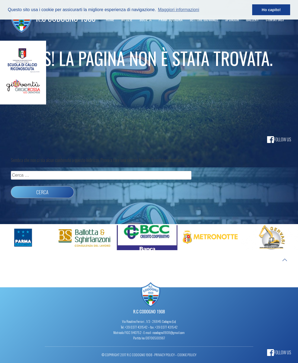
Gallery (252, 19)
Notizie (126, 19)
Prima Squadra (170, 19)
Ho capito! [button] (271, 10)
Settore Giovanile (204, 19)
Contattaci (275, 19)
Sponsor (232, 19)
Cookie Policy (186, 354)
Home (110, 19)
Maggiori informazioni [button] (178, 9)
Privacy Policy (164, 354)
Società (145, 19)
